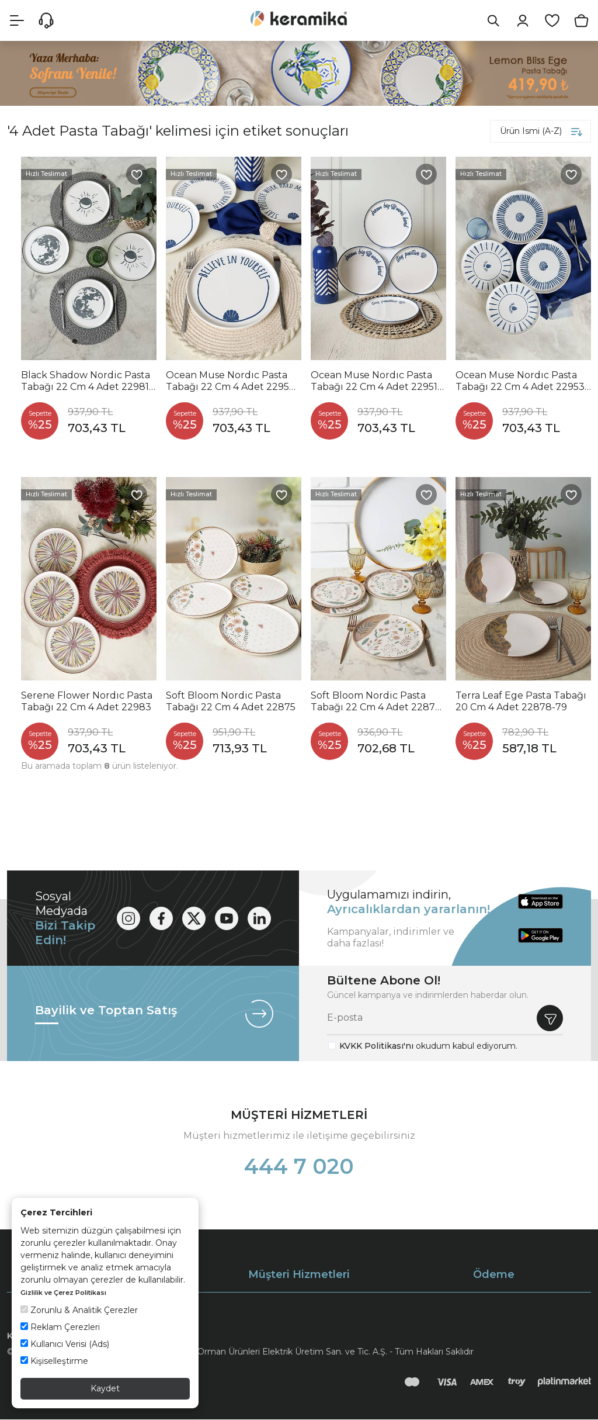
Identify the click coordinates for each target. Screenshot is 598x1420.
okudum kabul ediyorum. (428, 1046)
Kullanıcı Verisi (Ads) (64, 1344)
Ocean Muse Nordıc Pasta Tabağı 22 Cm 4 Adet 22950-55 (232, 381)
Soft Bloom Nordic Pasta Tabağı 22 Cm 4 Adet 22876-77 (377, 702)
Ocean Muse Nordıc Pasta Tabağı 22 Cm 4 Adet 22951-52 (376, 381)
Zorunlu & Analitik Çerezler (79, 1310)
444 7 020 (299, 1167)
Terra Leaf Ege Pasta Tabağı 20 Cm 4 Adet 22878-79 (521, 701)
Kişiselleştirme (54, 1361)
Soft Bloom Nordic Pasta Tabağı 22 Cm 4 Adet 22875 (230, 701)
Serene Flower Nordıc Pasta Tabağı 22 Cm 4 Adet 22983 (86, 701)
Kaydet (105, 1388)
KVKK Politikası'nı (376, 1046)
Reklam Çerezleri (60, 1327)
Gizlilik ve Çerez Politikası (63, 1292)
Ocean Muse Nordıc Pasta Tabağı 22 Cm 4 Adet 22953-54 (522, 381)
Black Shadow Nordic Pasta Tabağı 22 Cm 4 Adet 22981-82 (86, 381)
